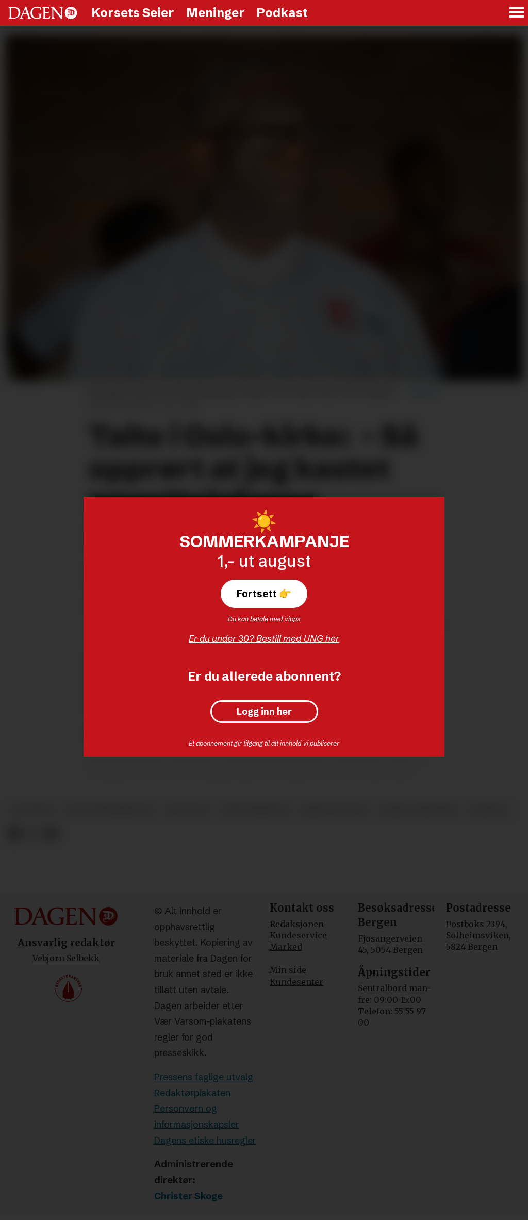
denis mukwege (255, 810)
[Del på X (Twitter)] (32, 833)
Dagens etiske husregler (205, 1140)
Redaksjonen (297, 924)
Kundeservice (298, 935)
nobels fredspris (418, 810)
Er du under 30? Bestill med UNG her (264, 639)
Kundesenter (296, 982)
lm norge (32, 810)
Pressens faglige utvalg (203, 1077)
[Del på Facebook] (14, 833)
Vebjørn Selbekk (66, 958)
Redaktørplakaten (192, 1093)
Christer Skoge (188, 1196)
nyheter (488, 810)
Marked (286, 947)
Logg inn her (264, 711)
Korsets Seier (132, 12)
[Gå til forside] (42, 13)
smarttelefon (335, 810)
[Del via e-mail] (50, 833)
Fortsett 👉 (264, 593)
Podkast (282, 12)
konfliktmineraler (110, 810)
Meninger (215, 12)
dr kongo (188, 810)
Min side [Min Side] (288, 970)
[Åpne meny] (517, 13)
